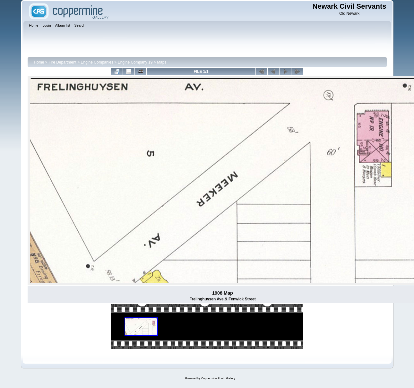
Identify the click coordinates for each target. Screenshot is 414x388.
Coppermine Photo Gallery (218, 378)
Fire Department (62, 62)
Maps (161, 62)
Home (39, 62)
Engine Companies (97, 62)
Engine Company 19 (135, 62)
